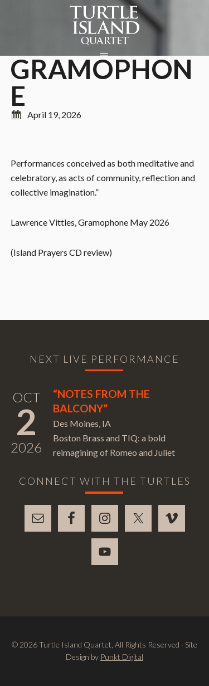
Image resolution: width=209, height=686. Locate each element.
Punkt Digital (121, 656)
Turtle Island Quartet (104, 25)
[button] (105, 56)
